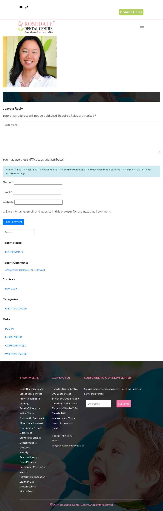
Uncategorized (16, 308)
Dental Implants (28, 442)
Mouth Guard (27, 491)
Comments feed (15, 345)
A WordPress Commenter (17, 270)
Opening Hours (131, 12)
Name (8, 182)
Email (7, 192)
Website (8, 202)
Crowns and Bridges (30, 437)
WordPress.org (16, 353)
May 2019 (11, 288)
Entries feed (13, 337)
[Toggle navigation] (142, 27)
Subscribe (123, 403)
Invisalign (24, 452)
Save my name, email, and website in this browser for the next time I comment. (58, 211)
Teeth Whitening (29, 457)
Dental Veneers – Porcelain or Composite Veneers (32, 467)
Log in (9, 328)
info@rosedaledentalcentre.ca (68, 445)
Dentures (25, 447)
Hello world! (14, 252)
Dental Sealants (28, 486)
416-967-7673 (64, 435)
